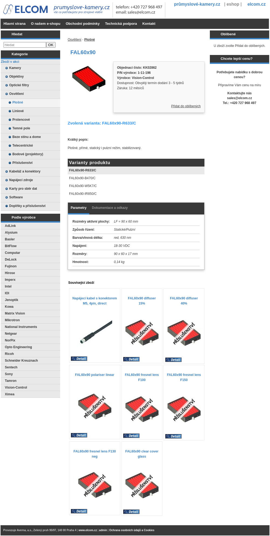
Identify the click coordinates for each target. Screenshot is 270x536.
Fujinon (10, 266)
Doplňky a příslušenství (27, 206)
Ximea (9, 394)
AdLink (10, 226)
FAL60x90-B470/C (82, 178)
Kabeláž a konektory (24, 171)
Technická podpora (121, 24)
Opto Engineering (18, 347)
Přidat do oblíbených (186, 106)
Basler (10, 239)
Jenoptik (11, 300)
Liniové (18, 111)
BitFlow (10, 246)
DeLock (10, 259)
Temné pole (21, 128)
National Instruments (21, 327)
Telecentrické (22, 145)
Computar (12, 253)
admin (103, 530)
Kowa (9, 307)
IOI (7, 293)
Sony (9, 374)
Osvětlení (16, 94)
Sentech (11, 367)
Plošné (17, 102)
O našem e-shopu (45, 24)
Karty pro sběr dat (23, 189)
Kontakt (148, 24)
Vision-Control (16, 387)
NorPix (10, 340)
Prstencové (21, 120)
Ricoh (9, 354)
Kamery (15, 68)
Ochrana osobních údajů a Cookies (131, 530)
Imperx (10, 280)
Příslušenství (22, 163)
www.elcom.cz (87, 530)
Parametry (79, 208)
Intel (8, 286)
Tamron (10, 381)
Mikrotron (12, 320)
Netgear (11, 334)
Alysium (11, 232)
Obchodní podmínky (83, 24)
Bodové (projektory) (27, 154)
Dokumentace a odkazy (110, 208)
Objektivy (16, 76)
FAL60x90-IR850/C (83, 194)
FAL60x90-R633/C (82, 170)
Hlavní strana (15, 24)
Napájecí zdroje (21, 180)
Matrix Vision (15, 313)
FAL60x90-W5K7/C (83, 186)
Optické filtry (19, 85)
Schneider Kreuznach (21, 360)
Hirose (10, 273)
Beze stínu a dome (26, 137)
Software (16, 197)
